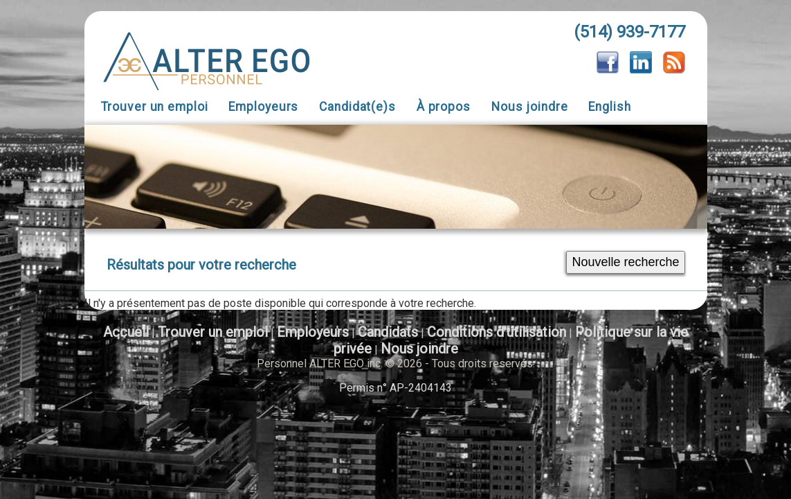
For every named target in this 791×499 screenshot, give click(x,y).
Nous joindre (529, 107)
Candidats (388, 332)
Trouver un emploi (154, 107)
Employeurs (263, 107)
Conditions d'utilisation (496, 332)
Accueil (126, 332)
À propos (444, 107)
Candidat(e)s (357, 107)
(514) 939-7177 (629, 32)
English (609, 107)
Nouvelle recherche (625, 262)
